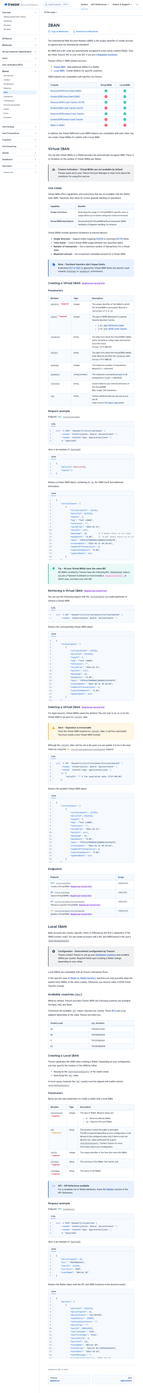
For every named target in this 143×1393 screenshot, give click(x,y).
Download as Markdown (85, 31)
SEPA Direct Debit (116, 325)
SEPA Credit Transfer (117, 329)
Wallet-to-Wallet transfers (83, 978)
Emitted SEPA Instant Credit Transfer (66, 119)
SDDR (100, 239)
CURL (53, 424)
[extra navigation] (137, 4)
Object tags (113, 403)
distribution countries (105, 955)
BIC (64, 50)
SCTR (119, 239)
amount (118, 374)
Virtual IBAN (59, 67)
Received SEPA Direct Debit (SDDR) (65, 91)
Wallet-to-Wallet (57, 125)
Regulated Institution (107, 54)
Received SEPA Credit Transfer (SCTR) (67, 102)
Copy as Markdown (58, 31)
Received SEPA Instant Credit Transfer (67, 114)
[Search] (57, 4)
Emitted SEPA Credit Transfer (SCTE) (66, 108)
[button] (19, 12)
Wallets (110, 1189)
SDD (78, 268)
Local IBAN (59, 70)
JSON (53, 457)
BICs (114, 1010)
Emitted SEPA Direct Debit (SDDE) (65, 96)
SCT (71, 268)
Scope (121, 877)
